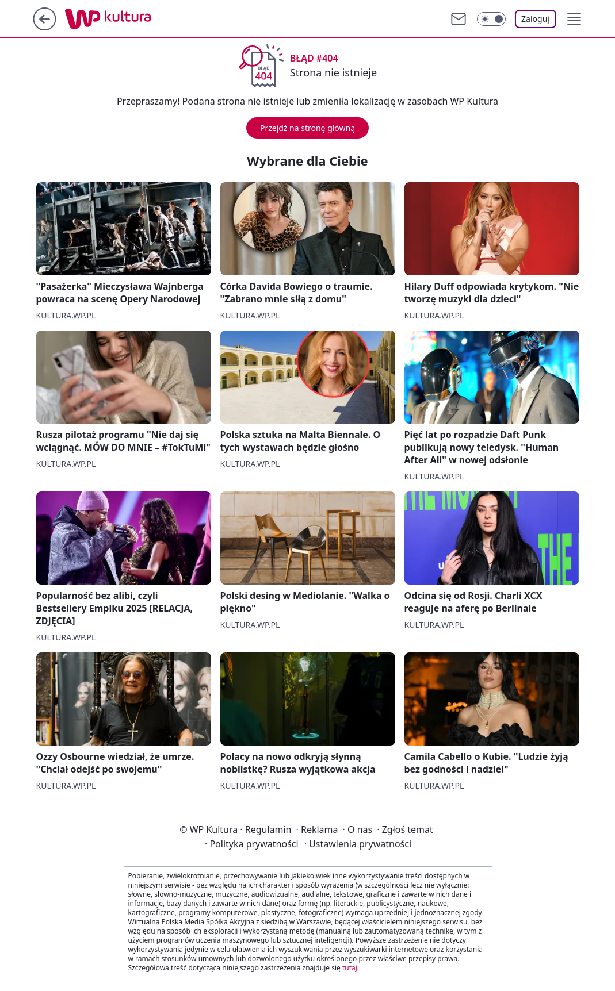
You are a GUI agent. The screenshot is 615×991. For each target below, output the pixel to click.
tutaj (349, 968)
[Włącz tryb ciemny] (491, 19)
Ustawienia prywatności (357, 844)
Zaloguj (535, 18)
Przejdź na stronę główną (307, 127)
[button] (574, 19)
